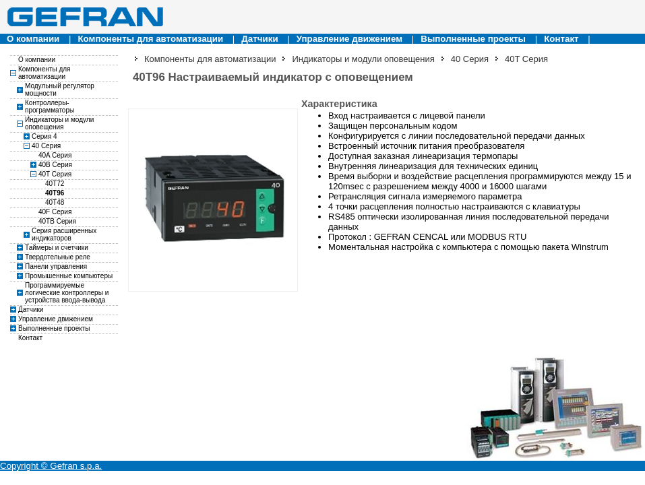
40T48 (54, 202)
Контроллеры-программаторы (49, 106)
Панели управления (56, 266)
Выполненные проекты (473, 39)
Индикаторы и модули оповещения (59, 123)
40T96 (54, 193)
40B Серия (55, 164)
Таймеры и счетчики (56, 247)
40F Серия (54, 212)
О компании (33, 39)
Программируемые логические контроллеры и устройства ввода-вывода (67, 293)
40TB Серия (57, 221)
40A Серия (54, 155)
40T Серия (54, 174)
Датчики (259, 39)
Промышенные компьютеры (69, 276)
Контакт (561, 39)
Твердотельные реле (57, 257)
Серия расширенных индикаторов (64, 234)
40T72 (54, 183)
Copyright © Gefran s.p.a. (51, 466)
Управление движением (349, 39)
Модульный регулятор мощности (59, 89)
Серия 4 (44, 136)
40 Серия (46, 146)
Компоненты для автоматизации (150, 39)
